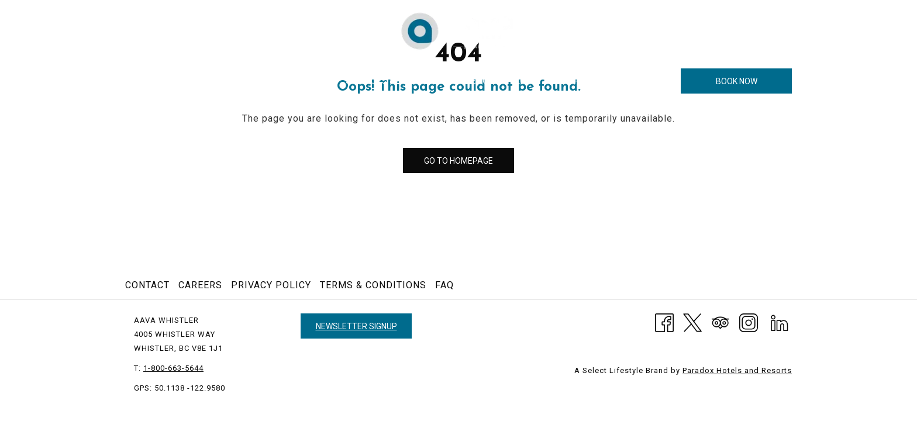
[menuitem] (198, 80)
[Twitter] (692, 321)
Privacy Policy (271, 285)
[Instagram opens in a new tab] (748, 321)
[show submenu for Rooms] (283, 80)
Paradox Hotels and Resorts (737, 370)
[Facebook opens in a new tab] (664, 321)
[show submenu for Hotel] (225, 80)
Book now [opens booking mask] (736, 81)
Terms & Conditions (373, 285)
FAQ (444, 285)
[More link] (658, 80)
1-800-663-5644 (757, 30)
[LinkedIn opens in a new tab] (779, 321)
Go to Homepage (458, 160)
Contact (147, 285)
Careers (200, 285)
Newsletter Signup (356, 326)
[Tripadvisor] (720, 321)
